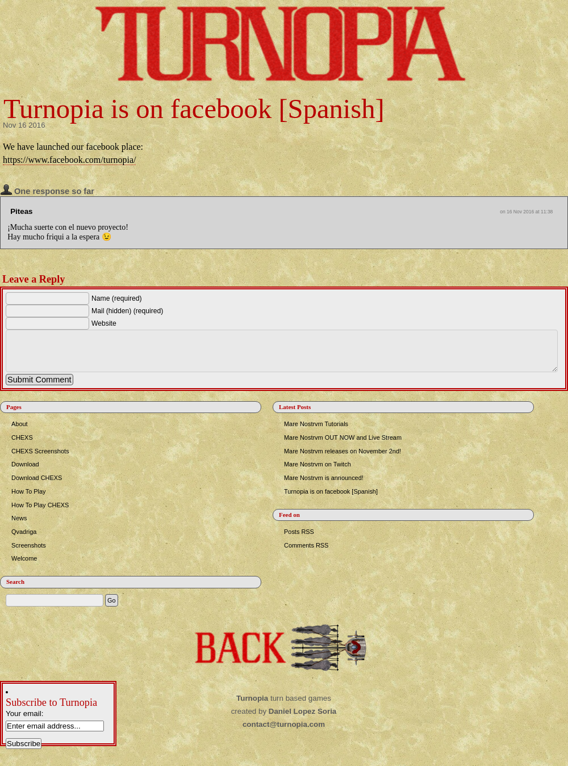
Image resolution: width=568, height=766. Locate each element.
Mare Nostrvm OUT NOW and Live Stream (343, 437)
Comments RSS (306, 545)
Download (25, 464)
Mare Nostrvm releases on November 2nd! (342, 451)
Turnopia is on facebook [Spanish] (194, 109)
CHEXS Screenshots (40, 451)
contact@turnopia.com (284, 724)
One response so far (54, 191)
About (19, 423)
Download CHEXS (36, 477)
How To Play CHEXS (40, 505)
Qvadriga (23, 531)
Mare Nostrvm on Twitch (317, 464)
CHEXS (22, 437)
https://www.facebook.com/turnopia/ (69, 160)
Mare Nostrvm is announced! (324, 477)
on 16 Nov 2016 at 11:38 (526, 211)
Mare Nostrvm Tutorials (316, 423)
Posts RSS (299, 531)
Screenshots (28, 545)
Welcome (24, 558)
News (19, 518)
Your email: (24, 713)
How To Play (28, 491)
